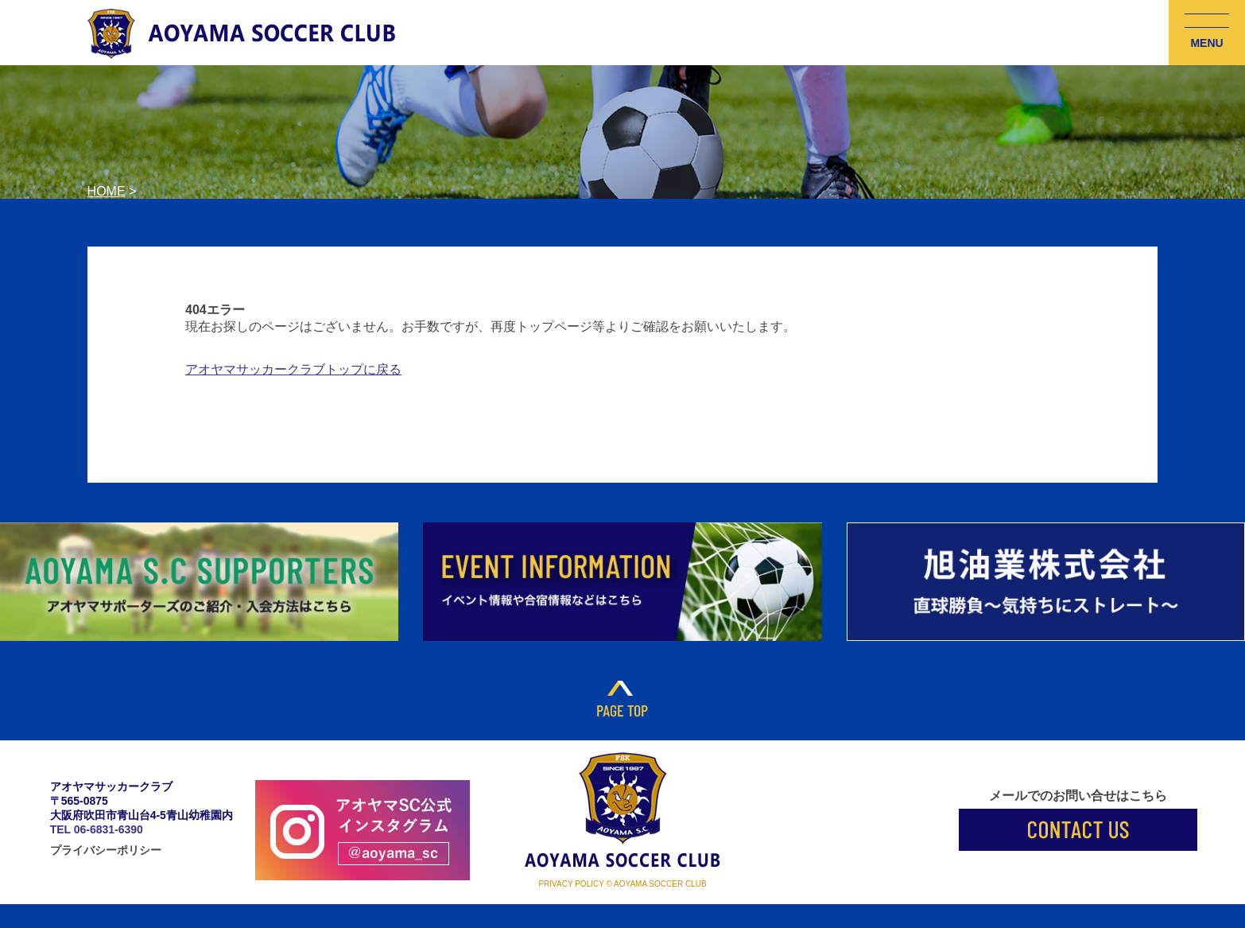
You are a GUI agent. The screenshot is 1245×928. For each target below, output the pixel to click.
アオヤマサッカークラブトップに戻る (293, 369)
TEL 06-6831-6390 (96, 829)
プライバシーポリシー (105, 850)
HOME (106, 191)
